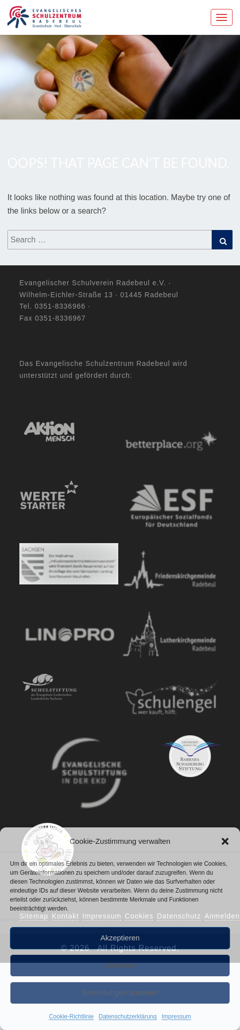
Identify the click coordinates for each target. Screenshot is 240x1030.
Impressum (176, 1016)
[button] (225, 841)
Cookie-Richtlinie (71, 1016)
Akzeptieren (120, 937)
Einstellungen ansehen (120, 992)
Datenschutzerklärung (127, 1016)
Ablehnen (120, 965)
